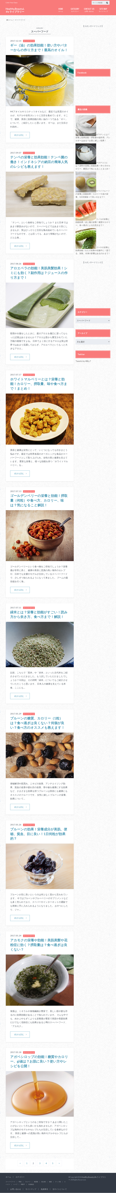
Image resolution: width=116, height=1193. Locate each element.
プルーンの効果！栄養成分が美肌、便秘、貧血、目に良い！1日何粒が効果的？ (38, 833)
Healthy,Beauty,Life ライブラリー (15, 10)
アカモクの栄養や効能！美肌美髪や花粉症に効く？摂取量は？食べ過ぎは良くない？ (38, 944)
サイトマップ (103, 9)
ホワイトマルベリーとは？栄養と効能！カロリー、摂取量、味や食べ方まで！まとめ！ (38, 383)
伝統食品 (31, 1184)
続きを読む (19, 135)
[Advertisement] (95, 45)
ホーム (61, 9)
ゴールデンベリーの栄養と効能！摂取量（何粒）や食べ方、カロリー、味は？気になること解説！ (39, 500)
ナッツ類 (58, 1182)
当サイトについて (59, 1189)
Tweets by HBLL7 (83, 361)
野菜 (20, 1182)
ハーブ (15, 1184)
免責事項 (44, 1189)
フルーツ (27, 1182)
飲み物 (43, 1182)
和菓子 (23, 1184)
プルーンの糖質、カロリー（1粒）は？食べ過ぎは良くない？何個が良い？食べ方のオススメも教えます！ (37, 722)
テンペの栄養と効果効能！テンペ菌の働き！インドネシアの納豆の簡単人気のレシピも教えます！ (39, 161)
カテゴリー (75, 9)
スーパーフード (10, 1182)
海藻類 (36, 1182)
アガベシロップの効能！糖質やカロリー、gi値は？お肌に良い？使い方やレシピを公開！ (39, 1061)
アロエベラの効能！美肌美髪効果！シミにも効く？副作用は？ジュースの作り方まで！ (39, 272)
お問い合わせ (89, 9)
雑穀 (50, 1182)
